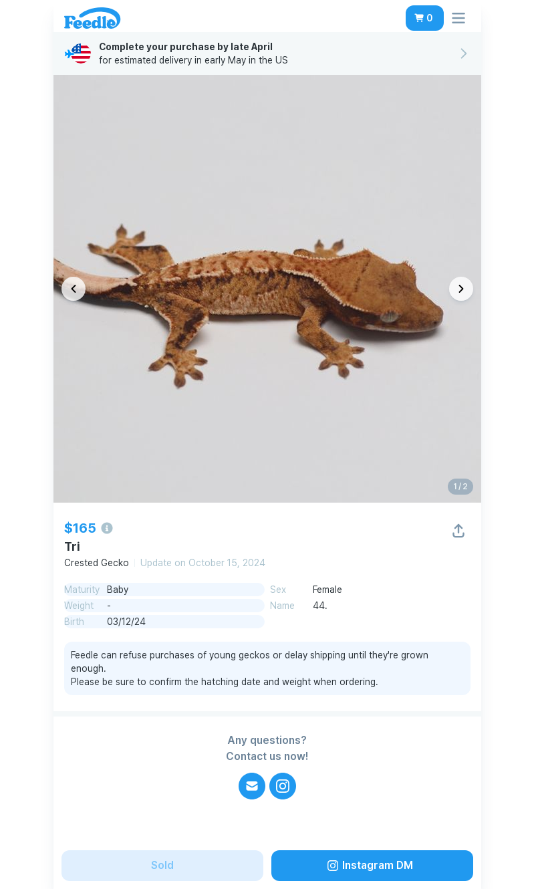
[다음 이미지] (461, 289)
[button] (425, 18)
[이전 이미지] (73, 289)
